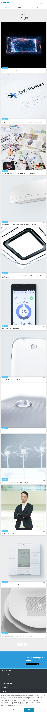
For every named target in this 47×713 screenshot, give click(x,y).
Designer (7, 7)
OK (29, 709)
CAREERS (3, 691)
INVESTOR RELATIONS (6, 683)
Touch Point (35, 7)
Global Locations (32, 664)
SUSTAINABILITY (5, 687)
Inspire (20, 7)
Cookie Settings (17, 709)
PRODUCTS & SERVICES (7, 679)
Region (41, 3)
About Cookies (18, 705)
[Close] (44, 696)
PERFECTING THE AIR (6, 670)
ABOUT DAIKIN (5, 674)
